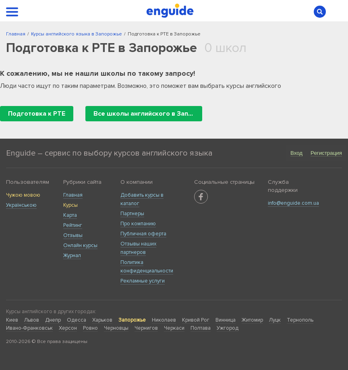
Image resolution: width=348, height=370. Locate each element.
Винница (225, 320)
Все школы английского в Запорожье (147, 114)
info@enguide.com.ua (293, 203)
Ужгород (227, 328)
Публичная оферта (143, 234)
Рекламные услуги (142, 281)
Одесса (76, 320)
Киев (12, 320)
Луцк (275, 320)
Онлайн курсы (80, 245)
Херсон (68, 328)
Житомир (252, 320)
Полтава (201, 328)
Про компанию (138, 223)
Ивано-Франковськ (29, 328)
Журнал (72, 255)
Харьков (102, 320)
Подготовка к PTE (36, 114)
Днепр (53, 320)
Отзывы (73, 235)
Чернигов (146, 328)
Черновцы (116, 328)
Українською (21, 205)
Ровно (90, 328)
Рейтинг (72, 225)
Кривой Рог (195, 320)
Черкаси (174, 328)
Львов (31, 320)
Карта (70, 215)
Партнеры (132, 213)
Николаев (164, 320)
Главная (73, 195)
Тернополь (300, 320)
